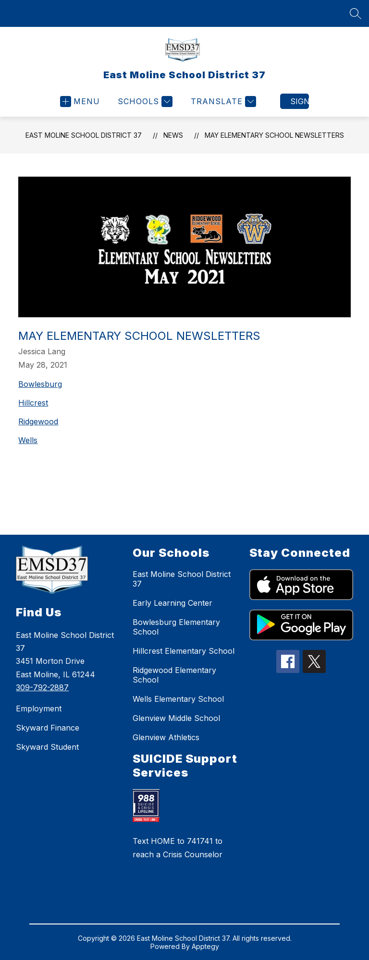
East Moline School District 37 (83, 135)
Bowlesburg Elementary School (176, 626)
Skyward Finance (47, 727)
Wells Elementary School (178, 699)
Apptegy (205, 946)
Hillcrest (33, 403)
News (173, 135)
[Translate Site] (222, 102)
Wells (27, 440)
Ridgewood (38, 421)
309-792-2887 (42, 687)
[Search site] (355, 13)
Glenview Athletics (166, 737)
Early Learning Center (172, 603)
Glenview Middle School (176, 718)
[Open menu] (80, 102)
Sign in (299, 101)
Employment (39, 708)
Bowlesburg (40, 384)
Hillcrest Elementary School (183, 651)
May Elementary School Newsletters (274, 135)
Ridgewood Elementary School (174, 674)
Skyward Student (47, 747)
